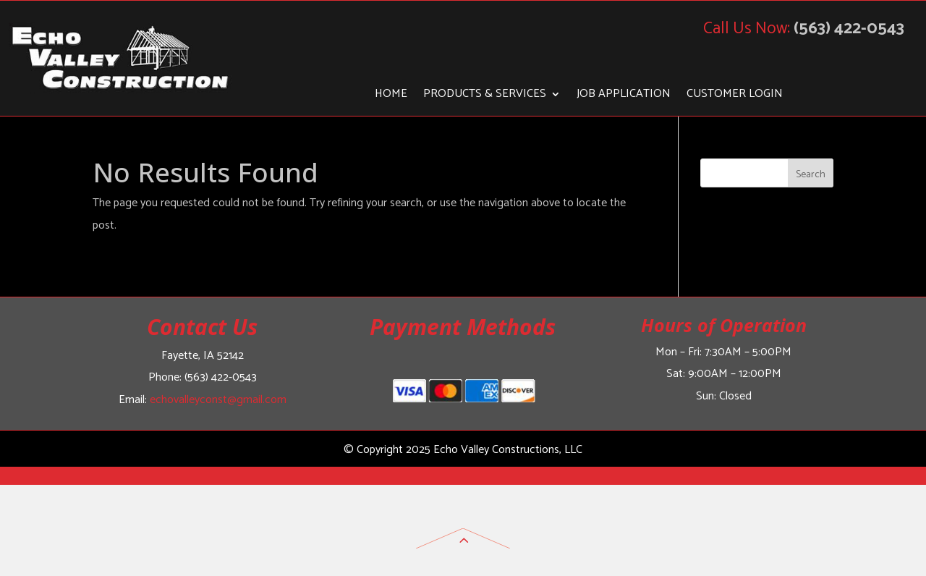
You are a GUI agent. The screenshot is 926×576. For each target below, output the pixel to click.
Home (391, 96)
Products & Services (484, 96)
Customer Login (735, 96)
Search (810, 174)
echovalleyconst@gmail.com (218, 400)
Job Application (624, 96)
